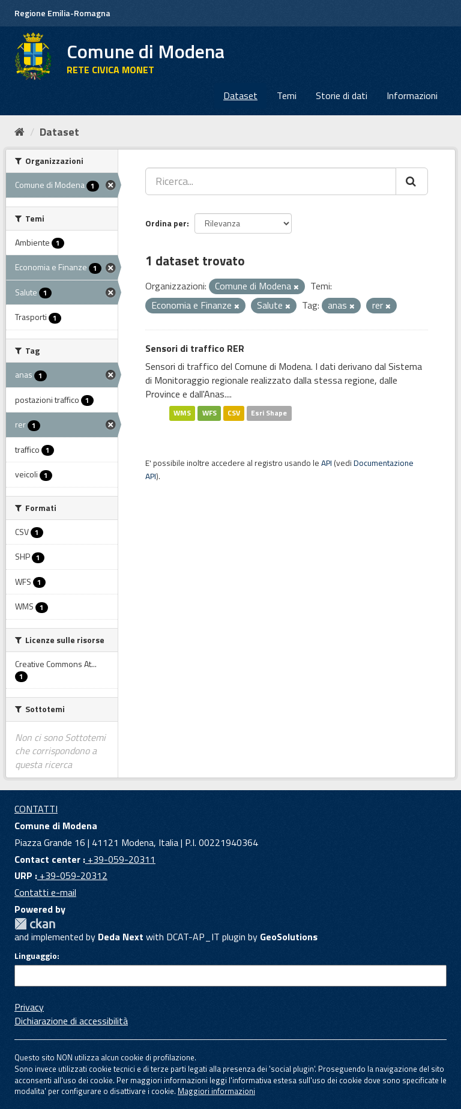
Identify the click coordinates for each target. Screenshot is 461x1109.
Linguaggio (35, 956)
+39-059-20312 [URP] (72, 875)
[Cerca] (412, 181)
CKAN (34, 923)
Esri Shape (269, 413)
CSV (233, 413)
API (326, 463)
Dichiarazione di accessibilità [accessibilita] (71, 1021)
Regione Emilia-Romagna (62, 13)
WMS (182, 413)
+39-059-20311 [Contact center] (120, 859)
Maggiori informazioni (216, 1091)
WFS (209, 413)
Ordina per (166, 223)
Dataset (240, 95)
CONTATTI (36, 809)
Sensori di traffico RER (194, 348)
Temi (287, 95)
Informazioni (412, 95)
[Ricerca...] (270, 181)
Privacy (29, 1007)
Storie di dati (341, 95)
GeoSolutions (289, 936)
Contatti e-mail (45, 892)
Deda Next (120, 936)
